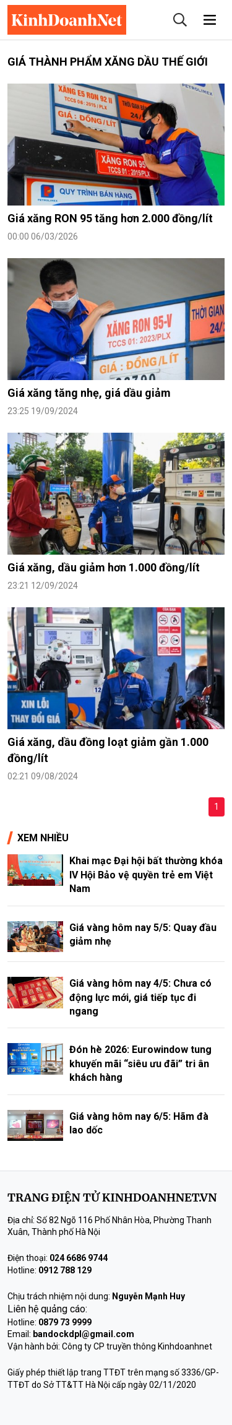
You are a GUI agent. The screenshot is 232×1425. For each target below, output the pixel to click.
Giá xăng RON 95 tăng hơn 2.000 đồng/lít (110, 218)
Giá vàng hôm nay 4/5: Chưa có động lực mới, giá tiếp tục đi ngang (140, 997)
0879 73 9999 (65, 1322)
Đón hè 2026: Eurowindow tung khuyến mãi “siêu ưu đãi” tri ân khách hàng (140, 1063)
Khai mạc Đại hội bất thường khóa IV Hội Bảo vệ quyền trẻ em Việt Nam (146, 874)
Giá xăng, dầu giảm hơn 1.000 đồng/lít (103, 567)
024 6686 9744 (78, 1258)
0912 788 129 (65, 1270)
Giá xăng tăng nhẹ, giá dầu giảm (89, 392)
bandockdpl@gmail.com (83, 1334)
